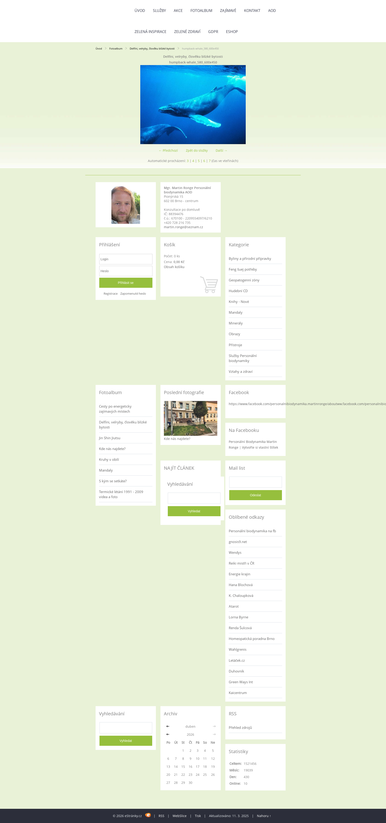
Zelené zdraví (187, 31)
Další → (221, 150)
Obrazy (234, 334)
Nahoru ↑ (264, 816)
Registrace (111, 294)
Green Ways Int (241, 682)
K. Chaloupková (241, 595)
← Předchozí (168, 150)
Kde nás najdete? (112, 448)
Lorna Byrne (238, 617)
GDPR (213, 31)
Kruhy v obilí (109, 459)
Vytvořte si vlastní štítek (260, 447)
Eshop (232, 31)
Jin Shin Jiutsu (109, 438)
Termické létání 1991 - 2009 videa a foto (121, 494)
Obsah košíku (174, 267)
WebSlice (180, 816)
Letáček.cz (237, 660)
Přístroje (235, 345)
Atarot (234, 606)
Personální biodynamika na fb (252, 531)
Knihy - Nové (239, 301)
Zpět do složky (197, 150)
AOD (272, 10)
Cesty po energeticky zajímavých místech (115, 409)
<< (168, 726)
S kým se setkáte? (113, 481)
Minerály (236, 323)
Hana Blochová (241, 584)
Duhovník (236, 671)
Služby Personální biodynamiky (243, 358)
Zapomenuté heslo (133, 294)
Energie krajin (239, 574)
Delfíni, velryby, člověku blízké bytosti (152, 48)
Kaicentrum (238, 692)
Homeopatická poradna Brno (252, 638)
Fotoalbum (201, 10)
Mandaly (236, 312)
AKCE (178, 10)
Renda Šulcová (240, 627)
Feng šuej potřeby (243, 269)
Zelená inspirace (150, 31)
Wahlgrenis (237, 649)
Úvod (140, 10)
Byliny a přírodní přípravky (250, 258)
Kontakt (252, 10)
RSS (161, 816)
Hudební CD (238, 290)
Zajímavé (228, 10)
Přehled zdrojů (240, 727)
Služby (159, 10)
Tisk (198, 816)
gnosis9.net (238, 541)
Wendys (235, 552)
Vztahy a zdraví (241, 371)
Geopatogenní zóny (244, 280)
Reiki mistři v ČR (241, 563)
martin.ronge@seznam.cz (183, 227)
